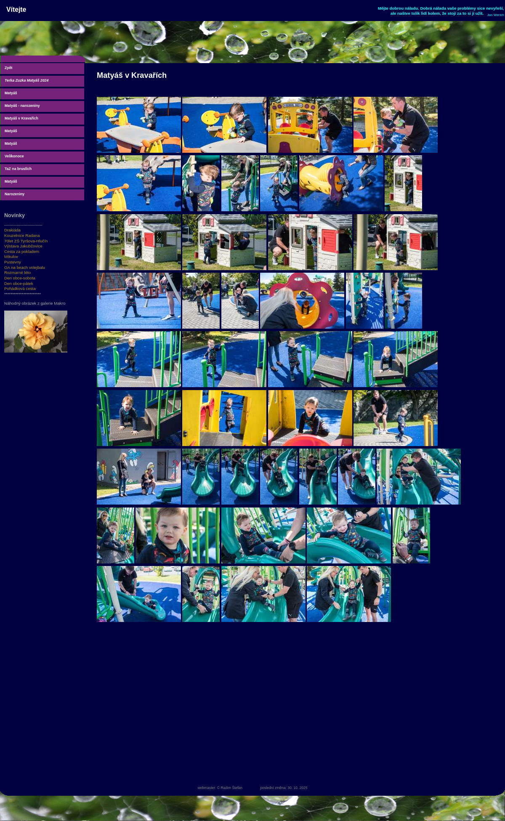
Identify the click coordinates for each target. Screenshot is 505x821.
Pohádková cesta (20, 288)
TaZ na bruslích (18, 169)
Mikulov (11, 256)
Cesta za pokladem (21, 251)
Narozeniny (14, 194)
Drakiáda (12, 230)
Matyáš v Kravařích (21, 118)
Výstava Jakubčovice (23, 246)
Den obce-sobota (19, 278)
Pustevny (12, 262)
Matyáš (11, 93)
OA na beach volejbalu (24, 267)
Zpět (8, 68)
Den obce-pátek (18, 283)
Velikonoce (14, 156)
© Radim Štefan (229, 788)
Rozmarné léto (17, 272)
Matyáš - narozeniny (22, 106)
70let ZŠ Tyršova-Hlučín (26, 241)
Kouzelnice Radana (22, 235)
